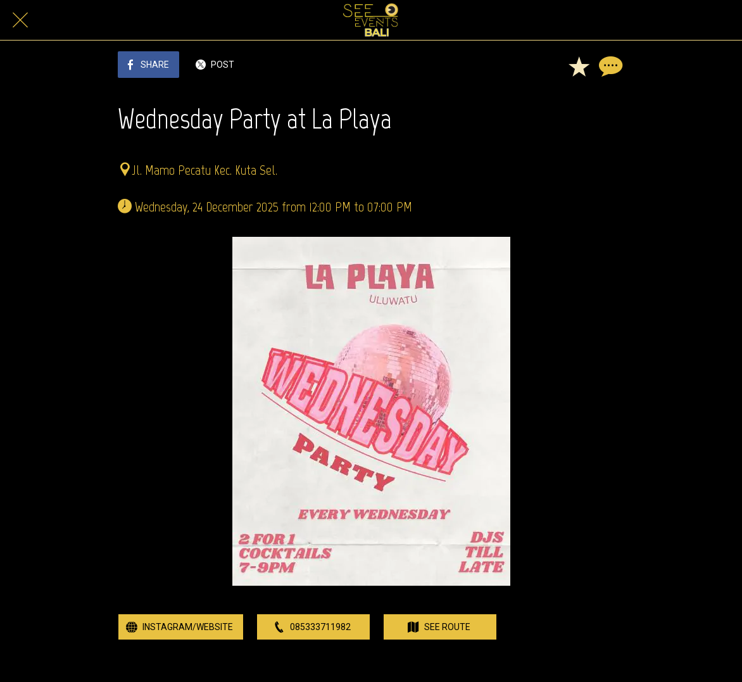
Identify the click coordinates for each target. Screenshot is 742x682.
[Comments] (609, 66)
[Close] (20, 20)
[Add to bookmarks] (578, 66)
